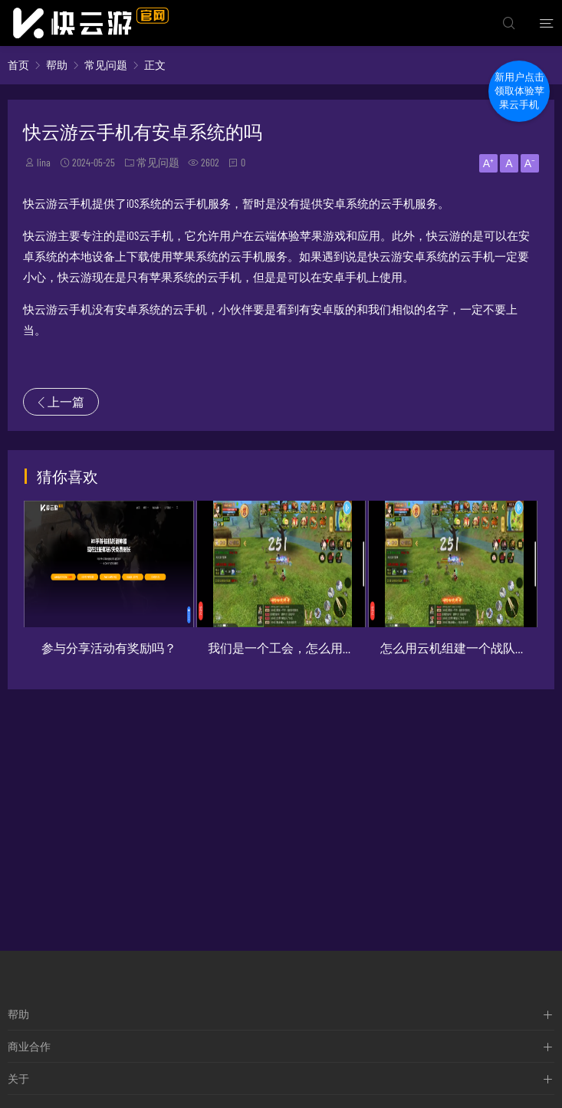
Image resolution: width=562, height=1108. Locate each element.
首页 (18, 64)
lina (44, 162)
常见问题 (105, 64)
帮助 (56, 64)
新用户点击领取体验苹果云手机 (519, 91)
